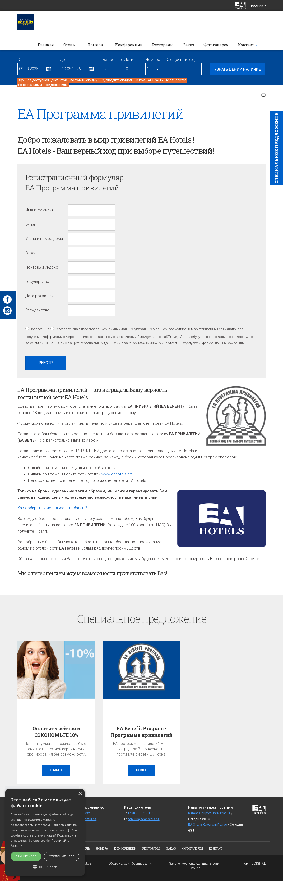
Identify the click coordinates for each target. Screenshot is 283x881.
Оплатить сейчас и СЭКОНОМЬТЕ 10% (56, 731)
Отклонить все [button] (61, 856)
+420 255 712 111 (141, 813)
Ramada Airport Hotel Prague (209, 813)
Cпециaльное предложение (276, 148)
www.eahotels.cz (116, 474)
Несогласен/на (66, 329)
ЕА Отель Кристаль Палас (207, 824)
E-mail (30, 224)
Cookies (194, 868)
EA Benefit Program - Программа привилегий (142, 731)
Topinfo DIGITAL (254, 863)
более (141, 770)
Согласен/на (40, 329)
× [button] (80, 794)
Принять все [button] (26, 856)
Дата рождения (39, 295)
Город (30, 253)
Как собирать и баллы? (52, 508)
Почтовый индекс (41, 267)
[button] (45, 866)
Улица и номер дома (44, 238)
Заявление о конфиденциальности (194, 863)
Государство (37, 281)
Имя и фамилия (39, 210)
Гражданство (37, 310)
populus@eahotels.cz (144, 819)
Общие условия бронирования (131, 863)
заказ (56, 770)
